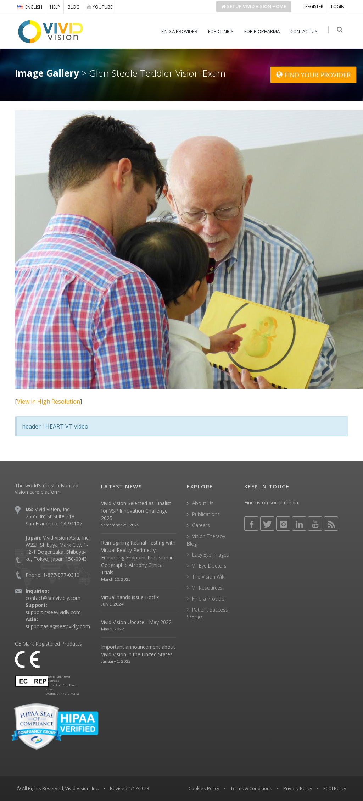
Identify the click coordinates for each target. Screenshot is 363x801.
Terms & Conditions (251, 788)
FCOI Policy (334, 788)
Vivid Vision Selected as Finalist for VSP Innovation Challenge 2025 (136, 510)
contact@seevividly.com (53, 598)
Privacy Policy (297, 788)
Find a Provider (209, 598)
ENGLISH (29, 7)
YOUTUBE (99, 7)
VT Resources (207, 587)
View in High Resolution (48, 401)
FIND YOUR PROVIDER (313, 75)
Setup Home (254, 6)
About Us (202, 503)
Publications (206, 514)
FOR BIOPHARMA (263, 31)
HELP (55, 7)
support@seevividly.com (53, 612)
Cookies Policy (204, 788)
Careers (201, 525)
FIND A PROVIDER (181, 31)
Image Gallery (47, 73)
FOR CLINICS (222, 31)
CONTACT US (305, 31)
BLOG (73, 7)
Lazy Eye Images (210, 554)
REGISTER (314, 7)
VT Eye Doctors (209, 565)
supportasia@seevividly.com (58, 626)
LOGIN (337, 7)
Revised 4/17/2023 (129, 788)
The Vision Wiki (208, 576)
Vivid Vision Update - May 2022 (136, 622)
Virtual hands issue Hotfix (130, 597)
